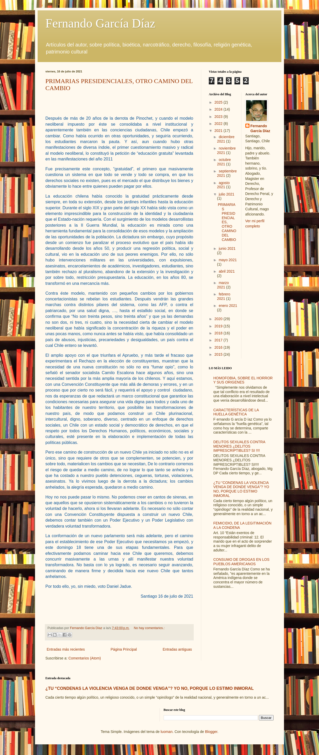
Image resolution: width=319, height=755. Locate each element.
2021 (219, 131)
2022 (219, 124)
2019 (219, 326)
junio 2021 (227, 248)
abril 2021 (227, 271)
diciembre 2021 (225, 139)
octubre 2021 (224, 162)
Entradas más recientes (66, 649)
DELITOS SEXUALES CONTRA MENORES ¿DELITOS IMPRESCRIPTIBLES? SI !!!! (239, 446)
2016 (219, 347)
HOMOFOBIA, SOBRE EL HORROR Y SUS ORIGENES (243, 380)
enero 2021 (228, 306)
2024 (219, 109)
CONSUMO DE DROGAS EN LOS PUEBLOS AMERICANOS (241, 561)
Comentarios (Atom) (84, 658)
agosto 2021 (223, 185)
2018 (219, 333)
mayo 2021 (228, 260)
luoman (166, 732)
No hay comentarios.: (149, 628)
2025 (219, 102)
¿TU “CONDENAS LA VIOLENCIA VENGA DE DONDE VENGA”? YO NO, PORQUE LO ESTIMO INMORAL (241, 489)
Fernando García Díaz (100, 23)
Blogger (211, 732)
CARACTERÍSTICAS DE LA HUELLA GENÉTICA (236, 412)
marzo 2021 (223, 285)
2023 (219, 116)
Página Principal (124, 649)
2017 (219, 340)
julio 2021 (226, 194)
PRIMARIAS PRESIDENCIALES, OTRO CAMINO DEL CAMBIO (227, 222)
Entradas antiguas (177, 649)
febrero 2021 (223, 296)
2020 (219, 319)
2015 (219, 354)
